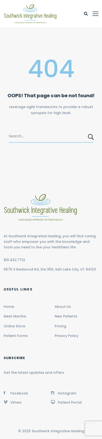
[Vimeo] (13, 402)
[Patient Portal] (66, 402)
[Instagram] (63, 392)
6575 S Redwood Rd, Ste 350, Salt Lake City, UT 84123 (50, 269)
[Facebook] (16, 392)
